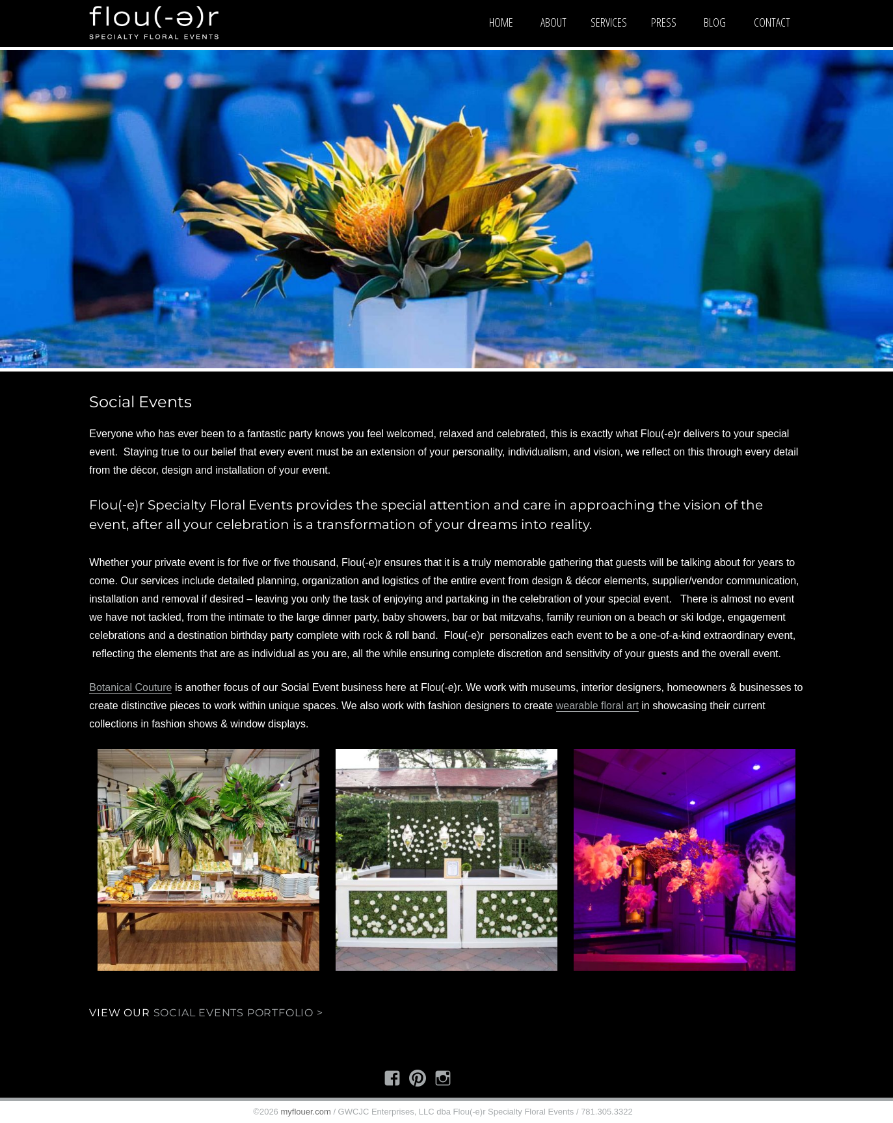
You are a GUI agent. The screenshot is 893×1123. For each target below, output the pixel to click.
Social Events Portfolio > (238, 1013)
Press (663, 22)
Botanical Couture (130, 687)
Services (609, 22)
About (553, 22)
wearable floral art (597, 705)
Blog (715, 22)
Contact (772, 22)
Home (501, 22)
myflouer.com (305, 1111)
